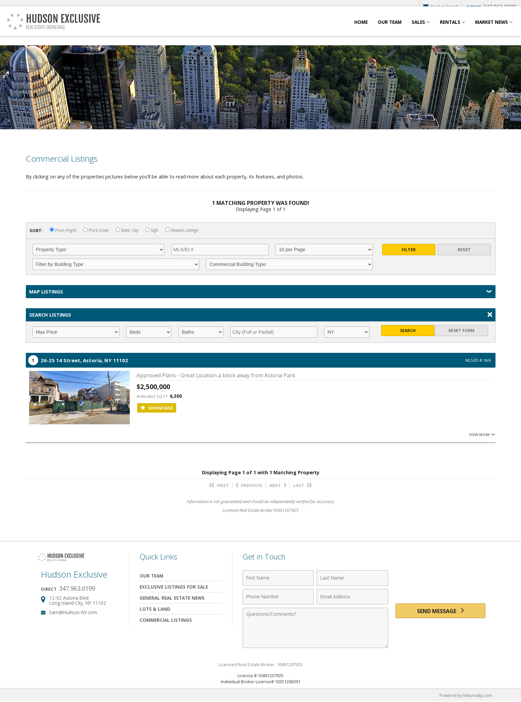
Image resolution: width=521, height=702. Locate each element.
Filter (409, 250)
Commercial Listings (166, 620)
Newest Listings (181, 230)
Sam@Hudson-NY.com (73, 612)
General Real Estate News (172, 598)
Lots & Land (155, 609)
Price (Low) (96, 230)
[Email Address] (352, 596)
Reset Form (464, 332)
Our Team (390, 29)
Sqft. (152, 230)
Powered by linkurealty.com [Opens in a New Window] (464, 695)
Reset (464, 250)
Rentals (450, 29)
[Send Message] (440, 612)
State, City (127, 230)
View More (482, 434)
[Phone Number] (278, 596)
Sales (418, 29)
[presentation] (440, 581)
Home (361, 29)
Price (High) (63, 230)
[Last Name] (352, 578)
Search (408, 332)
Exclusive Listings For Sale (174, 587)
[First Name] (278, 578)
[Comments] (315, 628)
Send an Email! (439, 7)
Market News (491, 29)
